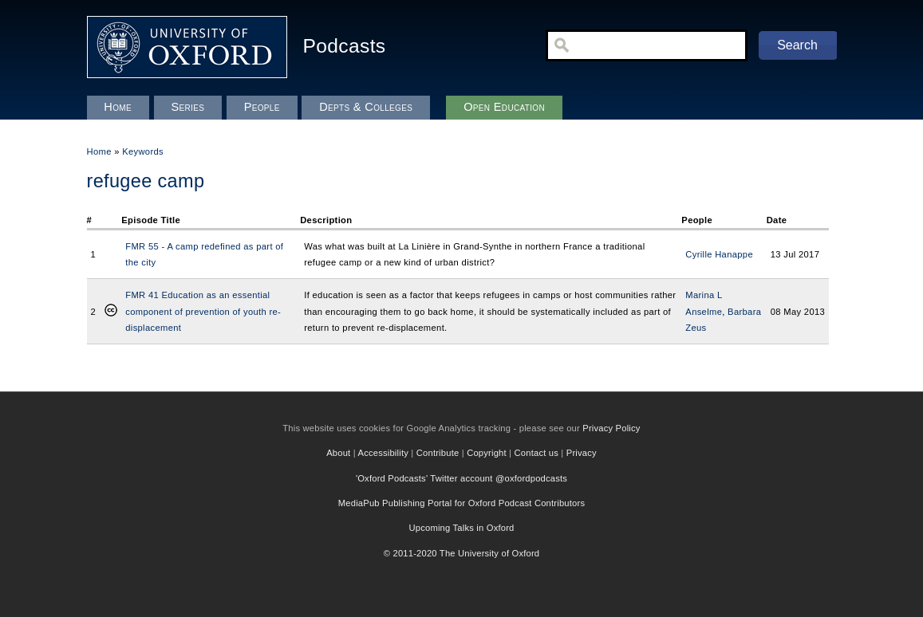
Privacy (581, 453)
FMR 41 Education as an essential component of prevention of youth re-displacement (203, 311)
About (338, 453)
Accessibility (383, 453)
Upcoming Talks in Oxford (461, 528)
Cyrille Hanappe (719, 254)
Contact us (536, 453)
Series (187, 106)
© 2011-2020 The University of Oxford (462, 553)
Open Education (504, 106)
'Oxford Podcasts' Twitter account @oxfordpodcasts (461, 478)
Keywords (143, 151)
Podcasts (344, 46)
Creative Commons (111, 312)
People (262, 106)
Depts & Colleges (365, 106)
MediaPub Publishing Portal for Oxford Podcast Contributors (461, 503)
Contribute (438, 453)
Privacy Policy (611, 428)
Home (99, 151)
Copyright (487, 453)
